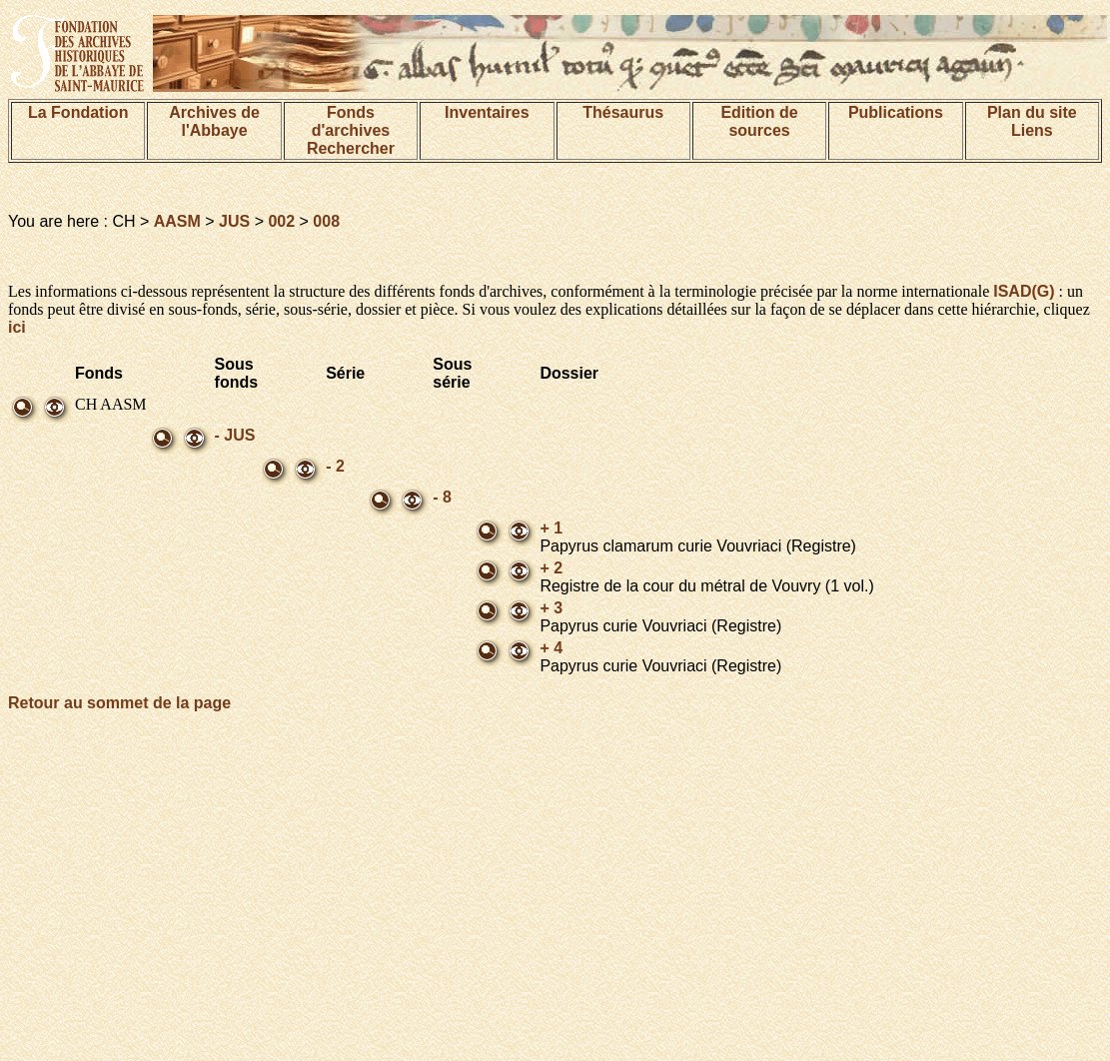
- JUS (235, 435)
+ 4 (551, 647)
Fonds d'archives (351, 121)
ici (17, 327)
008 (326, 221)
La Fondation (78, 112)
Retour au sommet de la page (119, 702)
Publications (895, 112)
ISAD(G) (1023, 291)
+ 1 (551, 528)
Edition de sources (758, 121)
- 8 (442, 497)
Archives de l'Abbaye (214, 121)
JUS (234, 221)
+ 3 (551, 607)
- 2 (335, 466)
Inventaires (487, 112)
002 (281, 221)
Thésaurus (622, 112)
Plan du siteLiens (1032, 121)
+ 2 (551, 567)
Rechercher (351, 148)
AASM (177, 221)
